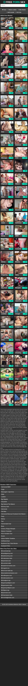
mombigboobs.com (7, 597)
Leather (3, 497)
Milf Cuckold (10, 12)
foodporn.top (5, 580)
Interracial (4, 509)
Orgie (2, 489)
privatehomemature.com (9, 573)
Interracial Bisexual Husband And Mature (13, 514)
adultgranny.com (7, 553)
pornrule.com (6, 561)
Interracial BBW (5, 487)
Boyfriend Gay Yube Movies (9, 543)
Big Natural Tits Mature (8, 504)
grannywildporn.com (8, 583)
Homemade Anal (6, 524)
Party (2, 516)
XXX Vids (18, 12)
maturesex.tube (6, 558)
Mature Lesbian (12, 9)
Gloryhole (4, 501)
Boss (2, 526)
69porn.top (5, 590)
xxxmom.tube (6, 563)
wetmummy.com (7, 556)
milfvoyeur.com (6, 575)
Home (4, 9)
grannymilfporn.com (8, 588)
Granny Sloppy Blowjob (8, 528)
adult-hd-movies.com (8, 565)
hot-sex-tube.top (7, 570)
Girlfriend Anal (5, 541)
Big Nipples (4, 499)
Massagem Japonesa (7, 492)
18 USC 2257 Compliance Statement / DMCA (12, 604)
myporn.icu (5, 568)
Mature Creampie (6, 531)
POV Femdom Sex (6, 533)
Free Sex (14, 2)
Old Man (3, 511)
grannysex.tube (6, 585)
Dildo (2, 494)
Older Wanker (22, 9)
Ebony (3, 519)
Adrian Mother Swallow (8, 538)
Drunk (3, 536)
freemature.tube (6, 595)
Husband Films (5, 546)
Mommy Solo (5, 506)
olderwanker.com (7, 578)
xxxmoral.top (5, 551)
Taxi (2, 521)
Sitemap (24, 604)
